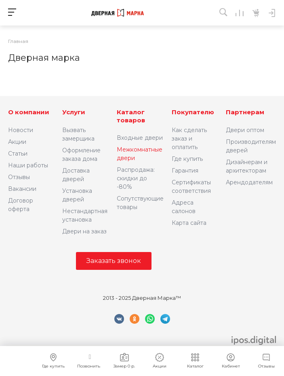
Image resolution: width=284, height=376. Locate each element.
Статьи (17, 153)
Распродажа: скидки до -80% (136, 178)
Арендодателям (249, 182)
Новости (20, 130)
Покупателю (193, 112)
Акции (17, 141)
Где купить (187, 158)
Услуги (73, 112)
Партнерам (245, 112)
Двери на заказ (84, 231)
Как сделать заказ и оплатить (189, 138)
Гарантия (185, 170)
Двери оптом (245, 130)
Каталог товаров (131, 116)
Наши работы (28, 165)
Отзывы (19, 177)
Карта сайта (189, 222)
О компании (28, 112)
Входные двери (140, 137)
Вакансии (22, 188)
